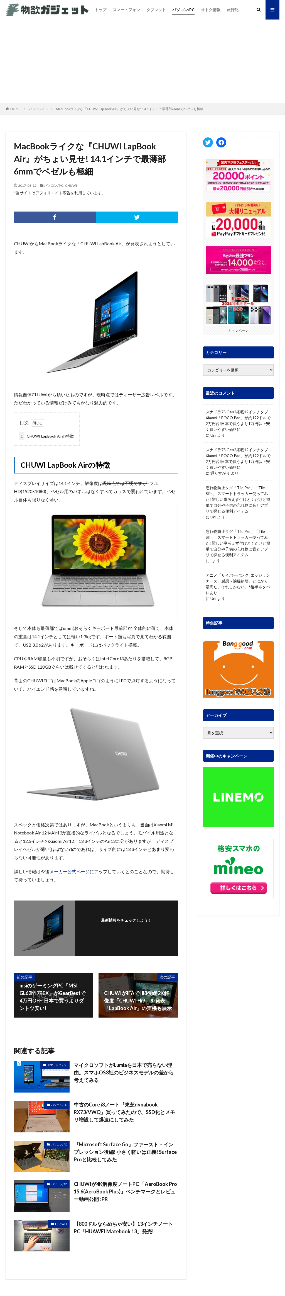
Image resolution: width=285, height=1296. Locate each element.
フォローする (126, 927)
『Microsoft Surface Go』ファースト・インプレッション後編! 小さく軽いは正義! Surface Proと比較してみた (125, 1151)
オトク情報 (210, 9)
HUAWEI (61, 1223)
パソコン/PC (183, 9)
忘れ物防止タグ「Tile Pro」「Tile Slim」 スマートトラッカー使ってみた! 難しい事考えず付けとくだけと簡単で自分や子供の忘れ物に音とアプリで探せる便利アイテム (238, 499)
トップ (100, 9)
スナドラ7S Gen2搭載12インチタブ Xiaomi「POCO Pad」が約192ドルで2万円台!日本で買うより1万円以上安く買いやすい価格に (238, 420)
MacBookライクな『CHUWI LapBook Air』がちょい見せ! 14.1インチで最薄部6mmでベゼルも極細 (129, 109)
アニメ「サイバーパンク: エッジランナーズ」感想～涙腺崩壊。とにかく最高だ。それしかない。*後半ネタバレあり (238, 584)
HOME (15, 109)
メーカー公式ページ (70, 871)
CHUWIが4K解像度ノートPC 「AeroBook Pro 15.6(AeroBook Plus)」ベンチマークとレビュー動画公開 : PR (125, 1191)
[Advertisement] (142, 61)
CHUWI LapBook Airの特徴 (46, 436)
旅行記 (233, 9)
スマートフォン (126, 9)
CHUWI (71, 185)
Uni (213, 435)
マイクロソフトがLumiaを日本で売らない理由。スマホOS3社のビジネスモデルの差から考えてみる (124, 1072)
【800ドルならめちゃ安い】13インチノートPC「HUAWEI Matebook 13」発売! (123, 1227)
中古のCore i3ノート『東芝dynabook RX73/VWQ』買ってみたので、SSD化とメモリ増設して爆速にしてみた (124, 1112)
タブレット (156, 9)
